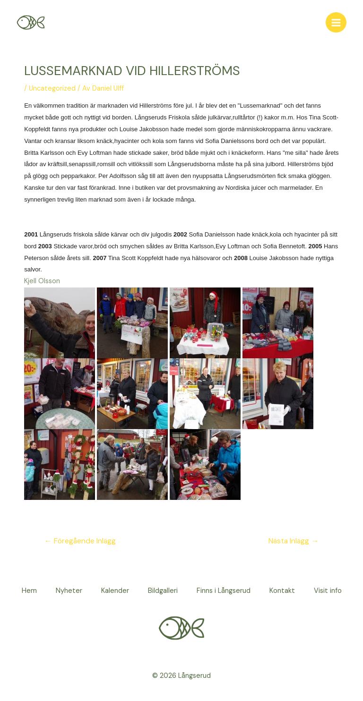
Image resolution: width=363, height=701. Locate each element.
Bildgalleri (163, 590)
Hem (29, 590)
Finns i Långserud (224, 590)
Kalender (115, 590)
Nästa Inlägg (293, 541)
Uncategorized (52, 88)
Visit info (328, 590)
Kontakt (282, 590)
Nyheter (69, 590)
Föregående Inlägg (80, 541)
